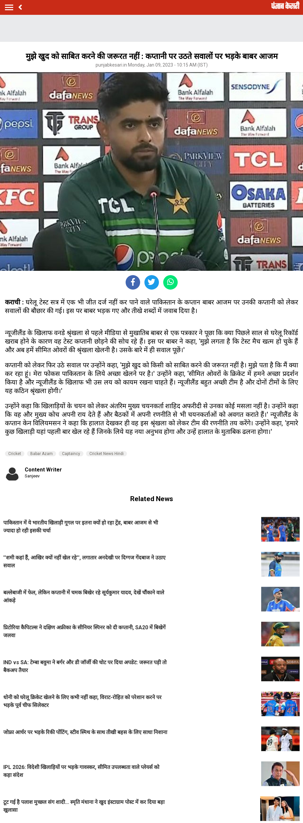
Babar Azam (41, 453)
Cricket (14, 453)
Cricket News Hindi (106, 453)
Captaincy (71, 453)
